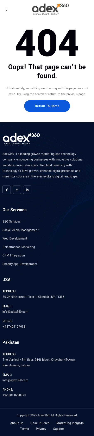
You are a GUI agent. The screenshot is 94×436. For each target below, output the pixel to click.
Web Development (14, 238)
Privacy (41, 429)
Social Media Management (20, 230)
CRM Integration (13, 255)
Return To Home (47, 106)
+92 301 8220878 (14, 395)
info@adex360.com (15, 312)
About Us (16, 423)
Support (58, 429)
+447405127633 (13, 327)
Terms (24, 429)
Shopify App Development (19, 264)
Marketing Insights (70, 423)
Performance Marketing (18, 247)
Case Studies (39, 423)
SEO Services (11, 221)
